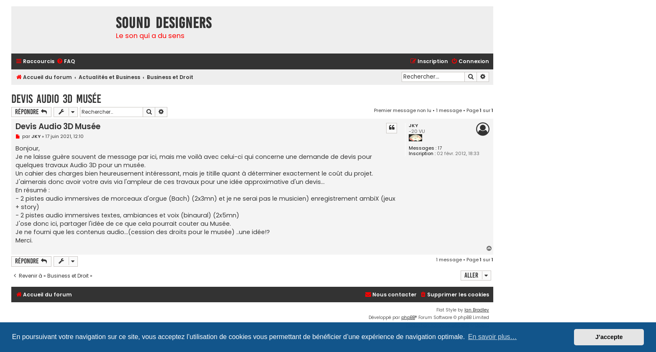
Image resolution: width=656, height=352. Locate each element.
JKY (413, 125)
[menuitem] (65, 61)
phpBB (408, 317)
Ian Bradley (476, 310)
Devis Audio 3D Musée (56, 98)
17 (440, 148)
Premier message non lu (402, 110)
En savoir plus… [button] (492, 336)
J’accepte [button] (609, 337)
